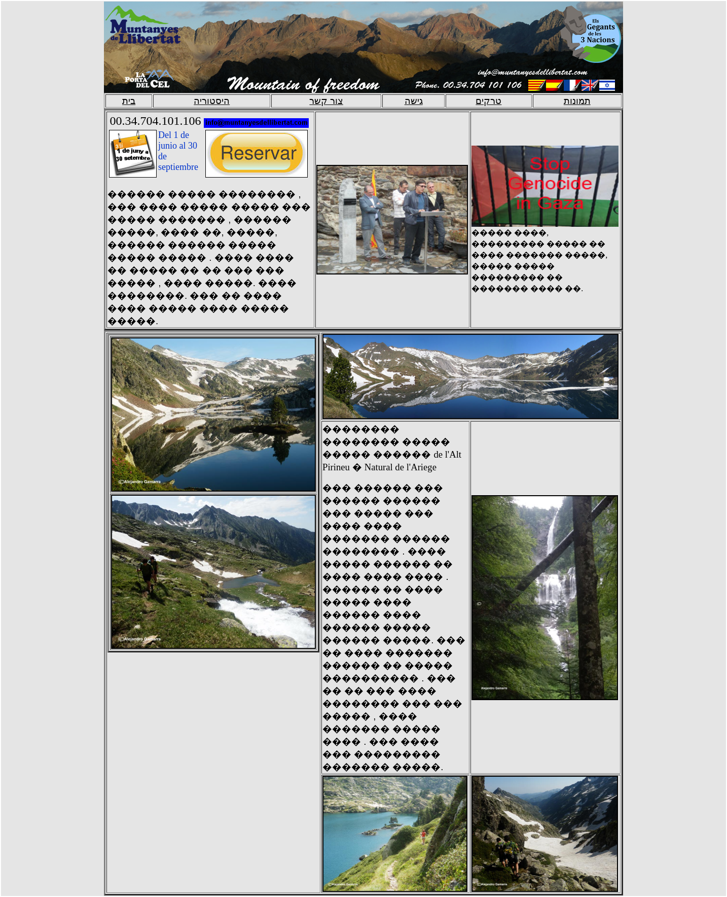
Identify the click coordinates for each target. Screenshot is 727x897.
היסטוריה (212, 101)
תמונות (577, 101)
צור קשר (326, 101)
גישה (414, 101)
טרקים (488, 101)
